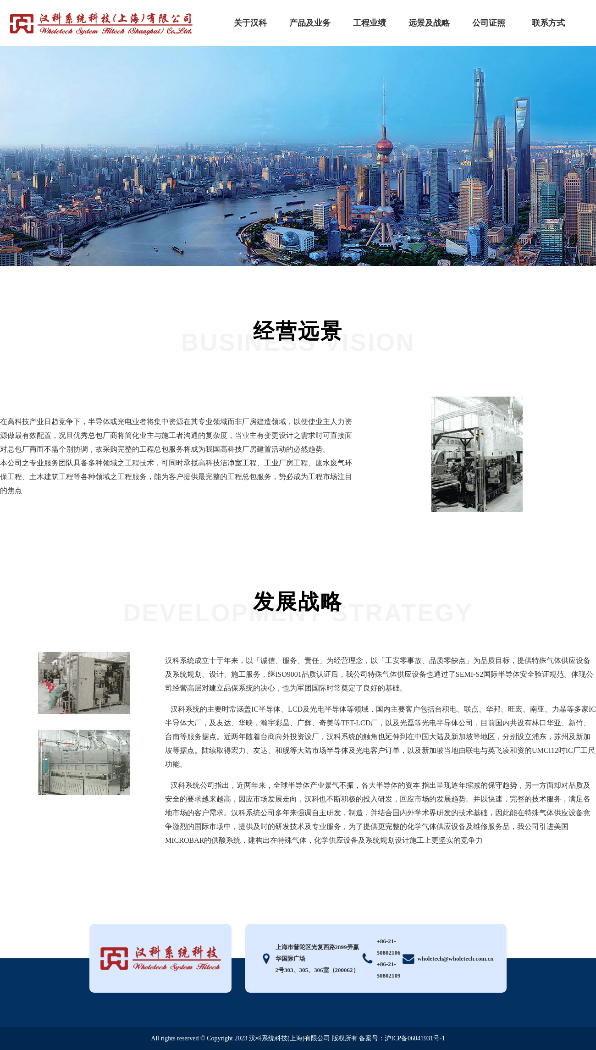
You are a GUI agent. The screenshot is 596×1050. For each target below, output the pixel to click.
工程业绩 (369, 23)
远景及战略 (429, 23)
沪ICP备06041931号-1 (415, 1038)
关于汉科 (250, 23)
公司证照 (488, 23)
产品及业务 (310, 23)
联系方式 (548, 23)
